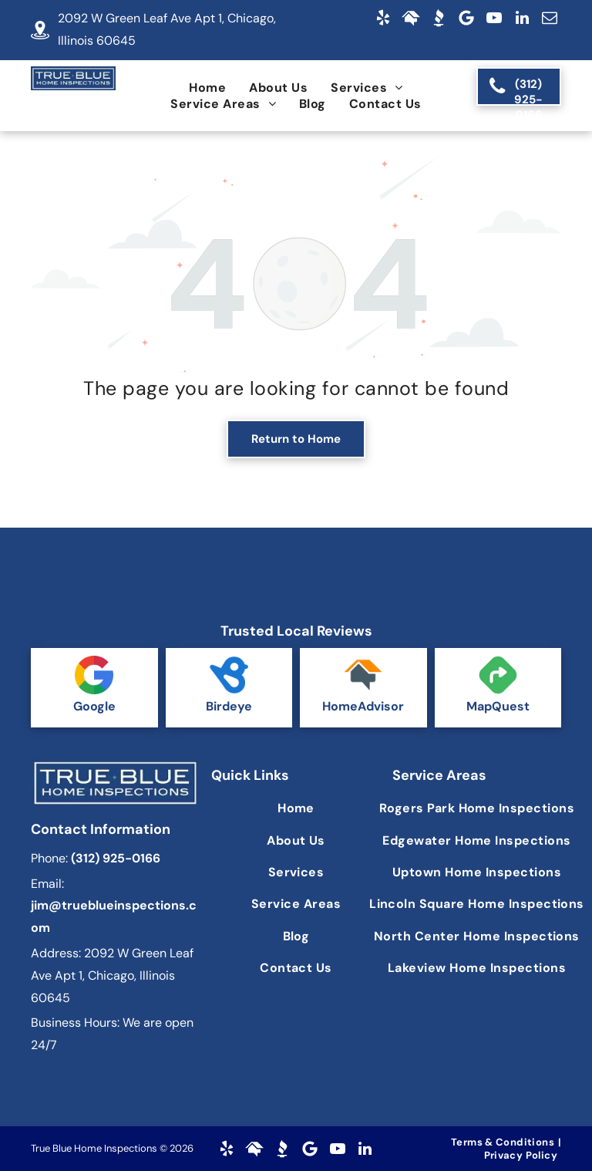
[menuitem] (207, 87)
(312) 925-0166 (115, 858)
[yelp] (383, 17)
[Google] (466, 17)
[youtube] (494, 17)
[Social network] (410, 17)
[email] (549, 17)
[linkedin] (521, 17)
